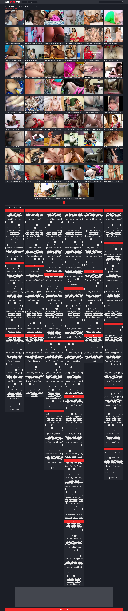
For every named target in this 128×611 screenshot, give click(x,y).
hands (53, 372)
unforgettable (108, 305)
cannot (37, 233)
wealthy (106, 425)
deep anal (39, 317)
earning (36, 341)
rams (96, 280)
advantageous (11, 314)
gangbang (50, 288)
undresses (116, 294)
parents (99, 253)
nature (80, 477)
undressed (110, 294)
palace (93, 239)
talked (119, 227)
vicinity (106, 375)
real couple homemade (97, 303)
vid (110, 375)
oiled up (68, 547)
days (36, 305)
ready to (88, 294)
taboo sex (108, 219)
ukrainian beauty (118, 251)
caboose (28, 213)
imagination (48, 425)
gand (57, 283)
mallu (68, 448)
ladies (67, 347)
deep (33, 317)
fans (53, 256)
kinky (67, 308)
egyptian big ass (38, 372)
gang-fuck (58, 286)
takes (114, 224)
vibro (121, 372)
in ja (52, 456)
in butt (47, 445)
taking (118, 224)
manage (74, 456)
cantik (31, 236)
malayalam (68, 436)
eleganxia (33, 386)
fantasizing (48, 259)
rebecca (89, 331)
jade (66, 216)
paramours (88, 253)
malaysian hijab (77, 439)
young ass (107, 463)
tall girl (107, 233)
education (39, 367)
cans (42, 233)
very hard (118, 355)
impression (48, 439)
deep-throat (39, 328)
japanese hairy (79, 247)
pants (88, 247)
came (39, 219)
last (81, 364)
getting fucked (51, 331)
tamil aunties (110, 239)
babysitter (16, 347)
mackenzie (79, 402)
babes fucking (9, 341)
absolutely (14, 271)
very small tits (109, 367)
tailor (107, 222)
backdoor (9, 349)
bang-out (15, 375)
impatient (48, 430)
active (9, 286)
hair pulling (49, 347)
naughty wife (75, 486)
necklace (76, 489)
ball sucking (17, 361)
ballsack (10, 372)
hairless (56, 349)
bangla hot (18, 386)
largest (67, 364)
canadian (34, 230)
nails (72, 466)
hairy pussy (47, 358)
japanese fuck (79, 242)
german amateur (49, 311)
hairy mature (58, 355)
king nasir (69, 305)
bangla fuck (18, 384)
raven (92, 288)
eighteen (41, 375)
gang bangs (51, 286)
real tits (88, 323)
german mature (59, 314)
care (36, 242)
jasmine (74, 276)
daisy (29, 283)
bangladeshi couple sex (14, 401)
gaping (59, 294)
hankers (60, 375)
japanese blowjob (78, 239)
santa (90, 355)
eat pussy (30, 349)
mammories (80, 450)
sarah (101, 355)
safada (95, 341)
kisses (79, 311)
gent (56, 305)
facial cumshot (59, 224)
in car (52, 445)
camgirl (28, 224)
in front (54, 448)
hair (61, 344)
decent (35, 311)
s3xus (90, 338)
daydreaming (30, 305)
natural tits (68, 477)
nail (75, 463)
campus (39, 224)
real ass (90, 297)
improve (61, 439)
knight (67, 325)
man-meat (68, 456)
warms (118, 410)
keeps (72, 294)
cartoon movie (31, 256)
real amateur (98, 294)
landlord (79, 355)
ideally (54, 422)
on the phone (70, 584)
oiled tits (80, 544)
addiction (15, 291)
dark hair (41, 291)
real (92, 294)
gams (52, 283)
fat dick (59, 267)
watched (118, 416)
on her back (70, 575)
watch (113, 416)
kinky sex (72, 308)
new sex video (68, 517)
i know (60, 413)
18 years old (9, 250)
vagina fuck (117, 329)
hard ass (50, 389)
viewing (108, 381)
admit (9, 297)
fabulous (49, 213)
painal (95, 219)
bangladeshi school (14, 406)
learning (80, 392)
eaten (35, 349)
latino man (74, 381)
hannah (48, 378)
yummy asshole (113, 477)
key (67, 297)
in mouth (59, 459)
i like (47, 416)
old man (81, 558)
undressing (110, 297)
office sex (76, 538)
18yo (20, 253)
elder (28, 384)
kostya (67, 337)
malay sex (70, 433)
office (73, 535)
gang (61, 283)
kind (80, 300)
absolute (8, 271)
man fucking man (73, 453)
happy (47, 381)
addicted (9, 291)
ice (56, 419)
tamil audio (116, 236)
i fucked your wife (53, 413)
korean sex (79, 334)
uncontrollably (116, 280)
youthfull (113, 474)
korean (67, 334)
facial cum (52, 224)
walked (120, 396)
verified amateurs (109, 347)
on (80, 570)
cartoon (40, 250)
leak (80, 386)
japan (70, 222)
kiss (81, 308)
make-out (69, 425)
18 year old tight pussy (15, 242)
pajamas (96, 224)
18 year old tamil (19, 239)
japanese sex (79, 264)
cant (27, 236)
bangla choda (11, 384)
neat (67, 489)
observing (79, 527)
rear (94, 328)
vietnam (115, 378)
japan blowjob (70, 224)
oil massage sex (77, 541)
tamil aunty (117, 239)
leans (66, 392)
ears (27, 344)
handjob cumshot (51, 369)
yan (112, 452)
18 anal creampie (11, 216)
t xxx (115, 213)
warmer (113, 410)
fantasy (60, 259)
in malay (53, 459)
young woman (108, 472)
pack (88, 213)
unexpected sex (118, 300)
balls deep (10, 367)
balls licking (19, 369)
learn (71, 392)
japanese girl (79, 244)
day (39, 303)
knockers (74, 328)
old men (68, 561)
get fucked (54, 323)
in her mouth (57, 450)
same (101, 347)
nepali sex (69, 497)
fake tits (48, 233)
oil (80, 538)
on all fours (68, 572)
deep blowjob (37, 320)
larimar (72, 364)
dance (29, 288)
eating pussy (36, 352)
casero (41, 259)
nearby (81, 486)
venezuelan (119, 341)
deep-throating (31, 331)
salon (86, 347)
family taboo (49, 247)
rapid (96, 283)
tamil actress (117, 233)
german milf (49, 317)
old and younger (71, 555)
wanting (119, 405)
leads (73, 386)
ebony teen (28, 364)
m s (71, 399)
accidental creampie (17, 274)
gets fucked (51, 328)
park (91, 256)
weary (109, 428)
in (46, 442)
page (97, 216)
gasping (49, 303)
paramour (99, 250)
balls (21, 364)
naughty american (78, 483)
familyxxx (49, 253)
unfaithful (118, 303)
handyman (48, 375)
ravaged (99, 286)
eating (39, 349)
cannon (32, 233)
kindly (71, 303)
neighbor (79, 491)
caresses (39, 244)
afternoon (18, 331)
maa (80, 399)
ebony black (30, 358)
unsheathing (107, 320)
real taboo (100, 320)
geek (48, 305)
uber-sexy (108, 248)
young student (110, 469)
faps (56, 262)
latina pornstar (77, 375)
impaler (54, 428)
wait (115, 391)
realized (89, 325)
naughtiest (71, 480)
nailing (67, 466)
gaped (60, 291)
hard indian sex (48, 401)
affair (10, 320)
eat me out (38, 347)
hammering (60, 361)
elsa (40, 389)
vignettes (118, 381)
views (113, 381)
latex (76, 369)
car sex (28, 242)
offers (68, 535)
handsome (59, 372)
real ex (90, 308)
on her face (77, 575)
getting (57, 328)
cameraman (40, 222)
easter (36, 344)
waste (108, 416)
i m (61, 416)
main (67, 422)
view (120, 378)
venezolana (112, 341)
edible (33, 367)
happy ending (60, 381)
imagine (54, 425)
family (60, 236)
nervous (81, 500)
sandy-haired (95, 352)
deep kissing (31, 325)
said (92, 344)
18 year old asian (10, 236)
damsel (33, 286)
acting (16, 283)
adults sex (8, 311)
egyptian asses (30, 372)
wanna (114, 402)
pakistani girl (89, 230)
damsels (39, 286)
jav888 (69, 281)
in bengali (60, 442)
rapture (100, 283)
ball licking (11, 361)
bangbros (9, 378)
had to (53, 344)
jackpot (70, 213)
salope (90, 347)
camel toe (28, 222)
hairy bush (60, 352)
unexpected (116, 297)
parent (94, 253)
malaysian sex (68, 442)
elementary (40, 386)
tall (121, 230)
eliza (29, 389)
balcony (20, 355)
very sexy (109, 364)
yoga (118, 457)
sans (86, 355)
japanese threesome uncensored (74, 273)
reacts (89, 291)
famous (55, 253)
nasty (71, 472)
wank (120, 399)
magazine (79, 413)
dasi (42, 297)
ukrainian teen (111, 257)
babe (14, 338)
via (121, 369)
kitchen (77, 317)
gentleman (49, 308)
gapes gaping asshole (51, 294)
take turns (109, 224)
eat (33, 347)
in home (60, 453)
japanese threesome (77, 270)
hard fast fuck (51, 395)
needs (73, 491)
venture (110, 344)
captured (30, 239)
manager (80, 456)
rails (87, 277)
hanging (54, 375)
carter (35, 250)
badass (17, 352)
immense (60, 425)
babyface (20, 344)
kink (80, 305)
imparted (60, 428)
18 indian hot (16, 222)
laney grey (67, 358)
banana (15, 372)
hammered (53, 361)
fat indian (49, 270)
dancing (39, 288)
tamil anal (110, 236)
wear (111, 425)
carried (39, 247)
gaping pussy (49, 297)
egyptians (35, 375)
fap (47, 262)
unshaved (117, 317)
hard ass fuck (57, 389)
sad (86, 341)
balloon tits (16, 364)
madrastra (69, 413)
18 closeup (19, 216)
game (50, 280)
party (96, 264)
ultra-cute (118, 260)
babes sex (9, 344)
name (67, 469)
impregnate (50, 433)
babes (19, 338)
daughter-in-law (32, 303)
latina (67, 372)
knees (80, 323)
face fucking (50, 216)
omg (77, 570)
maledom (75, 445)
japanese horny (70, 250)
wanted (114, 405)
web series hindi (116, 430)
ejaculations (29, 381)
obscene (68, 527)
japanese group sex (69, 247)
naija (72, 463)
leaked (67, 389)
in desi (60, 445)
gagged (55, 277)
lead (81, 384)
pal (89, 239)
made (71, 405)
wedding (113, 442)
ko (76, 331)
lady (71, 347)
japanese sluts (69, 267)
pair (86, 224)
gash (59, 300)
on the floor (77, 581)
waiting (119, 391)
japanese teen (68, 270)
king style (75, 305)
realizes (94, 325)
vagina (111, 329)
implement (60, 430)
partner (98, 262)
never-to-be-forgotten (74, 506)
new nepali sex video (70, 514)
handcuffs (51, 367)
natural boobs (79, 474)
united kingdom (115, 308)
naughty (77, 480)
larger (79, 361)
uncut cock (118, 283)
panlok (95, 244)
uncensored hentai (113, 274)
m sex (75, 399)
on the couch (70, 581)
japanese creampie (70, 242)
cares (29, 244)
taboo (112, 216)
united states (110, 311)
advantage (20, 311)
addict (19, 288)
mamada (67, 450)
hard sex (61, 404)
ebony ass (41, 355)
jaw (78, 281)
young (112, 460)
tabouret (113, 219)
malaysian (69, 439)
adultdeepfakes (18, 305)
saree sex (93, 358)
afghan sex (12, 323)
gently (54, 308)
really (99, 325)
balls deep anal (18, 367)
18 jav (22, 222)
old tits (80, 561)
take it (111, 222)
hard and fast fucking (58, 386)
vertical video (119, 352)
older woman (69, 567)
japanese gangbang (70, 244)
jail (69, 216)
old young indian (68, 564)
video (114, 375)
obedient (74, 524)
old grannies (68, 558)
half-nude (54, 358)
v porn (106, 327)
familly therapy (54, 236)
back (21, 347)
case (37, 259)
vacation (120, 327)
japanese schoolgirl (70, 264)
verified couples (118, 347)
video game (119, 375)
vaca (110, 327)
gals (46, 280)
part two (88, 262)
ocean (66, 533)
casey (28, 262)
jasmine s (80, 276)
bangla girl (11, 386)
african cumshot (14, 325)
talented (108, 227)
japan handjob (78, 224)
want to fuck (108, 405)
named (71, 469)
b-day (10, 338)
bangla (20, 381)
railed (96, 274)
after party (20, 328)
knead (75, 323)
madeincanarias (70, 410)
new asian (68, 509)
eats (41, 352)
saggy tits (88, 344)
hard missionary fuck (58, 401)
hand (47, 364)
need (81, 489)
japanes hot (70, 230)
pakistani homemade (93, 233)
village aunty (119, 384)
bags (22, 352)
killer (71, 300)
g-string (47, 277)
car (40, 239)
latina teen (68, 381)
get (60, 320)
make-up (74, 425)
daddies (32, 277)
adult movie (11, 303)
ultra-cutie (110, 263)
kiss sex (69, 311)
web (118, 428)
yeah (120, 452)
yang (116, 452)
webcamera (117, 436)
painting (100, 222)
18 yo (9, 253)
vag (107, 329)
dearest (37, 308)
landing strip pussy (71, 355)
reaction (100, 288)
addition (20, 291)
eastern (41, 344)
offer (77, 533)
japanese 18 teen (69, 233)
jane (81, 219)
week (110, 445)
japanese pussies (78, 262)
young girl (120, 463)
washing (116, 413)
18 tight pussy (10, 227)
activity (14, 286)
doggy (15, 8)
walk (116, 396)
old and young (74, 550)
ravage (93, 286)
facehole (48, 222)
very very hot (108, 369)
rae (86, 274)
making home (76, 428)
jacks (75, 213)
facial (47, 224)
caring (35, 247)
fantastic (55, 259)
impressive (54, 439)
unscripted (110, 317)
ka (67, 291)
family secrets (59, 242)
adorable (14, 297)
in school (60, 462)
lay (70, 384)
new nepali (76, 511)
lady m (75, 347)
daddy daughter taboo (30, 280)
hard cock (51, 392)
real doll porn (97, 305)
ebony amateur (33, 355)
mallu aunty (73, 448)
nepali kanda (73, 494)
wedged (119, 442)
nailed (79, 463)
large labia (73, 361)
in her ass (50, 450)
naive (76, 466)
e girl (27, 338)
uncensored (108, 268)
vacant (114, 327)
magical (79, 416)
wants (108, 408)
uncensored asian (117, 268)
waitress (109, 393)
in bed (54, 442)
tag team (119, 219)
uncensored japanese (111, 277)
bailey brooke (13, 355)
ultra (113, 260)
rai (89, 274)
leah (77, 386)
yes (108, 457)
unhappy (114, 305)
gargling (54, 300)
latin (80, 369)
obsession (74, 530)
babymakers (9, 347)
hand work (53, 364)
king (75, 303)
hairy (61, 349)
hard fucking (58, 398)
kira (77, 308)
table (119, 213)
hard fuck (58, 395)
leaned (75, 389)
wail (107, 391)
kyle (81, 337)
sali (101, 344)
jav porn (81, 279)
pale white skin (89, 242)
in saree (54, 462)
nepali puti (80, 494)
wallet (115, 399)
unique (109, 308)
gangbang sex (57, 288)
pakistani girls (97, 230)
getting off (58, 334)
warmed (108, 410)
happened (54, 378)
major (76, 422)
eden (41, 364)
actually (10, 288)
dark (36, 291)
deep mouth (38, 325)
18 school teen (15, 224)
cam (29, 219)
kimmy (75, 300)
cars (32, 250)
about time (20, 268)
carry (28, 250)
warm (113, 408)
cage (33, 213)
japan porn (70, 227)
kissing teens (71, 317)
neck (71, 489)
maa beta (68, 402)
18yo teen (17, 256)
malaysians (75, 442)
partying (100, 264)
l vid (67, 344)
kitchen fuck (68, 320)
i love (51, 416)
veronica (107, 352)
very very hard (117, 367)
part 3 (100, 259)
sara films (96, 355)
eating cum (28, 352)
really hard (89, 328)
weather (114, 428)
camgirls (34, 224)
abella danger (15, 266)
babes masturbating (18, 341)
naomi (81, 469)
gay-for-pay (58, 303)
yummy (118, 474)
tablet (107, 216)
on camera (80, 572)
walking (107, 399)
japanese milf (78, 256)
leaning (80, 389)
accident (20, 271)
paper (94, 250)
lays (73, 384)
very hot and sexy (116, 358)
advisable (20, 317)
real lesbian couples (98, 314)
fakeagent (54, 233)
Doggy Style (48, 112)
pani (91, 244)
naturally (75, 477)
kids (67, 300)
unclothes (109, 280)
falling (60, 233)
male (81, 442)
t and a (110, 213)
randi (100, 280)
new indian (79, 509)
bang (20, 372)
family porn (58, 239)
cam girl (34, 219)
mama (79, 448)
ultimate (117, 257)
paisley (90, 224)
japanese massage (77, 253)
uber (112, 246)
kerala (81, 294)
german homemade (50, 314)
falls (48, 236)
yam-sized (107, 452)
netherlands (72, 503)
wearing (115, 425)
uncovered (108, 283)
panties (100, 244)
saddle (90, 341)
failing (61, 227)
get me (60, 323)
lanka (73, 358)
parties (93, 262)
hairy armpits (53, 352)
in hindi (55, 453)
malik (80, 445)
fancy (60, 253)
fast (54, 264)
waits (114, 393)
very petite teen (117, 361)
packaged (93, 213)
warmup (106, 413)
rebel (93, 331)
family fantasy (51, 239)
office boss (78, 535)
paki (101, 224)
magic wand (73, 416)
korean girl (73, 334)
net (67, 503)
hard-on (57, 406)
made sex (78, 408)
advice (15, 317)
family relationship (50, 242)
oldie (80, 567)
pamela (86, 244)
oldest (75, 567)
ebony (27, 355)
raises (99, 277)
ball (20, 358)
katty (75, 291)
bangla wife (18, 392)
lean (71, 389)
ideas (58, 422)
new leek (70, 511)
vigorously (107, 384)
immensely (48, 428)
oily (72, 547)
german (59, 308)
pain (91, 219)
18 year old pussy (10, 239)
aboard (14, 268)
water (119, 419)
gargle (60, 297)
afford (14, 320)
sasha (93, 361)
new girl (73, 509)
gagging (61, 277)
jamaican (74, 216)
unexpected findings (109, 300)
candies (40, 230)
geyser (58, 337)
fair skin (49, 230)
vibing (106, 372)
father (60, 270)
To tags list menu (33, 2)
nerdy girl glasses (73, 500)
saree (88, 358)
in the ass (54, 467)
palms (96, 242)
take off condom (117, 222)
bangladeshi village (14, 409)
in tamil (60, 465)
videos (106, 378)
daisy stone (34, 283)
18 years (19, 244)
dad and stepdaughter (31, 274)
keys (70, 297)
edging (29, 367)
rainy (95, 277)
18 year (21, 227)
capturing (36, 239)
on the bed (77, 578)
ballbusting (9, 364)
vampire (107, 338)
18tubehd (15, 253)
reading (93, 291)
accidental (9, 274)
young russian (117, 466)
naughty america (69, 483)
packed (98, 213)
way (114, 422)
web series (109, 430)
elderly (32, 384)
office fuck (69, 538)
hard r (47, 404)
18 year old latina (19, 236)
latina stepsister (77, 378)
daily (42, 280)
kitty (71, 323)
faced (54, 219)
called (32, 216)
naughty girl (67, 486)
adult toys (18, 303)
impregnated (57, 433)
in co (56, 445)
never (66, 506)
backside (21, 349)
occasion (80, 530)
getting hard (58, 331)
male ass (69, 445)
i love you (57, 416)
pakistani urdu (98, 236)
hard (53, 384)
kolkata (80, 331)
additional (10, 294)
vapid (120, 338)
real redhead (88, 320)
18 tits (16, 227)
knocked (68, 328)
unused (120, 320)
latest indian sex (69, 369)
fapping (51, 262)
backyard (8, 352)
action (21, 283)
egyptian (39, 369)
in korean (57, 456)
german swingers (57, 317)
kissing (69, 314)
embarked (34, 392)
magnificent (68, 419)
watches (108, 419)
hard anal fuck (49, 386)
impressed (58, 436)
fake (53, 230)
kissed (74, 311)
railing (100, 274)
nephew (75, 497)
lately (70, 367)
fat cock (54, 267)
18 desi (9, 219)
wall (111, 399)
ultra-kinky (116, 263)
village (113, 384)
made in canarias (70, 408)
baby (15, 344)
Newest (24, 2)
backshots (14, 349)
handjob (57, 367)
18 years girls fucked (18, 247)
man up (80, 453)
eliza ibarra (34, 389)
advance (14, 311)
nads (68, 463)
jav (65, 279)
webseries (109, 439)
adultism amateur (17, 308)
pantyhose (88, 250)
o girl (69, 524)
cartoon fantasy (39, 253)
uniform (120, 305)
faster (58, 264)
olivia (73, 570)
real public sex (97, 317)
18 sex (21, 224)
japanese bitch (69, 239)
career (40, 242)
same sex (94, 349)
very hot (108, 358)
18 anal (18, 213)
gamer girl (60, 280)
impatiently (54, 430)
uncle (119, 277)
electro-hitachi (39, 384)
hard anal (58, 384)
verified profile (118, 349)
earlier (27, 341)
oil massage (69, 541)
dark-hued (38, 294)
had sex (48, 344)
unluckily (113, 314)
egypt (34, 369)
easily (31, 344)
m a (68, 399)
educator (29, 369)
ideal (50, 422)
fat (62, 264)
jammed (72, 219)
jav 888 (70, 279)
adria (10, 300)
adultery (10, 308)
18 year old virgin (11, 244)
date (29, 300)
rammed (91, 280)
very (107, 355)
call (41, 213)
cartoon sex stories (30, 259)
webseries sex (116, 439)
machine (73, 402)
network (79, 503)
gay (53, 303)
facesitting (60, 222)
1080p (10, 213)
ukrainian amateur (109, 251)
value (120, 335)
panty (92, 247)
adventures (9, 317)
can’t (36, 236)
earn (32, 341)
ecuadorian (35, 364)
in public (48, 462)
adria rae (15, 300)
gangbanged (49, 291)
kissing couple (76, 314)
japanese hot (78, 250)
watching (114, 419)
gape (55, 291)
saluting (96, 347)
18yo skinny (9, 256)
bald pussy (14, 358)
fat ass (49, 267)
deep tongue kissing (31, 328)
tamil (112, 233)
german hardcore (58, 311)
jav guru (75, 279)
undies (113, 291)
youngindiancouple (117, 472)
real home (96, 308)
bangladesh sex (11, 395)
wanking (109, 402)
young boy (113, 463)
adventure (18, 314)
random (86, 283)
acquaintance (10, 283)
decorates (40, 314)
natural (81, 472)
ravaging (87, 288)
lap (81, 358)
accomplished (13, 280)
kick (81, 297)
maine (71, 422)
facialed (47, 227)
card (33, 242)
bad (13, 352)
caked (37, 213)
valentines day (114, 335)
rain (91, 277)
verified (116, 344)
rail (92, 274)
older (75, 564)
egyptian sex (28, 375)
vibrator (116, 372)
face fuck (59, 213)
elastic (35, 381)
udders (113, 248)
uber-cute (117, 246)
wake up (106, 396)
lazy (77, 384)
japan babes (76, 222)
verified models (109, 349)
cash (32, 262)
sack (100, 338)
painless (94, 222)
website (108, 442)
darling (37, 297)
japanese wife (68, 276)
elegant (27, 386)
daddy (37, 277)
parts (92, 264)
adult (20, 300)
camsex (32, 227)
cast (36, 262)
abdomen (8, 266)
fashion (60, 262)
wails (111, 391)
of (70, 533)
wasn (121, 413)
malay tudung (77, 433)
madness (78, 410)
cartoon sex (38, 256)
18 (14, 213)
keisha (76, 294)
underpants (110, 288)
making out (75, 430)
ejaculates (31, 378)
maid (74, 419)
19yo (13, 259)
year (106, 454)
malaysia (80, 436)
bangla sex (18, 389)
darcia (32, 291)
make (80, 422)
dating (33, 300)
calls (41, 216)
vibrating (111, 372)
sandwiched (87, 352)
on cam (74, 572)
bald (10, 358)
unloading (107, 314)
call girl (27, 216)
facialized (53, 227)
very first (112, 355)
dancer (34, 288)
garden (55, 297)
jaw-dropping (74, 284)
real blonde (96, 297)
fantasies (58, 256)
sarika (99, 358)
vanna (115, 338)
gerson (56, 320)
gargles (49, 300)
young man (109, 466)
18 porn (8, 224)
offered (81, 533)
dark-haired (31, 294)
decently (41, 311)
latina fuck (80, 372)
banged (15, 378)
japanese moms (78, 259)
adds (15, 294)
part (87, 259)
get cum (48, 323)
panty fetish (98, 247)
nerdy (66, 500)
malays (74, 436)
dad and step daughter (34, 271)
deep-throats (38, 331)
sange (101, 352)
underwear (107, 291)
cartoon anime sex (30, 253)
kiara (77, 297)
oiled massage (73, 544)
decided (28, 314)
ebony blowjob (38, 358)
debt (27, 311)
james (67, 219)
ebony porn (37, 361)
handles (48, 372)
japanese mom (69, 259)
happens (60, 378)
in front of (60, 448)
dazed (40, 305)
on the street (77, 584)
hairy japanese (50, 355)
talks (118, 230)
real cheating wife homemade (93, 300)
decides (34, 314)
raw (96, 288)
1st (16, 259)
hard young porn (9, 8)
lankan (77, 358)
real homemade (90, 311)
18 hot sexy (8, 222)
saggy (100, 341)
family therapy (50, 250)
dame (40, 283)
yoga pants (107, 460)
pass (94, 267)
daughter (38, 300)
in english (49, 448)
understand (116, 288)
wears (120, 425)
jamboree (80, 216)
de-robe (27, 308)
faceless (54, 222)
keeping (67, 294)
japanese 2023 (78, 233)
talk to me (114, 227)
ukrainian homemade (117, 254)
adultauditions (10, 305)
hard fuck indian (50, 398)
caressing (30, 247)
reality (99, 323)
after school (11, 331)
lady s (80, 347)
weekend (115, 445)
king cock (80, 303)
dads (38, 280)
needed (68, 491)
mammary (73, 450)
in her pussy (49, 453)
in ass (50, 442)
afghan (18, 320)
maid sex (79, 419)
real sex (94, 320)
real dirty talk (90, 305)
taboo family (117, 216)
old (75, 547)
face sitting (57, 216)
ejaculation (37, 378)
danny (27, 291)
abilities (21, 266)
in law (48, 459)
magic (67, 416)
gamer (55, 280)
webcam (117, 433)
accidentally (11, 277)
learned (75, 392)
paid (101, 216)
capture (40, 236)
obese (78, 524)
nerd (80, 497)
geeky (52, 305)
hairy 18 (47, 352)
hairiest (59, 347)
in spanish (54, 465)
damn (29, 286)
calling (37, 216)
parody (100, 256)
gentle (60, 305)
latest (78, 367)
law (66, 384)
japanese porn (69, 262)
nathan (76, 472)
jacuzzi (80, 213)
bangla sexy (11, 392)
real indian (98, 311)
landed (79, 352)
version (112, 352)
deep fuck (31, 323)
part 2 (95, 259)
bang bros (9, 375)
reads (98, 291)
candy (27, 233)
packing (86, 216)
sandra (100, 349)
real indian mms (88, 314)
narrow (66, 472)
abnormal (9, 268)
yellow (120, 454)
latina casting (73, 372)
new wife (75, 517)
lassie (77, 364)
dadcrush (40, 274)
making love (68, 430)
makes (79, 425)
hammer (47, 361)
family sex (50, 244)
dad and (36, 268)
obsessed (68, 530)
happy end (52, 381)
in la (62, 456)
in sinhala (48, 465)
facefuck (59, 219)
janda (77, 219)
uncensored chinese (113, 271)
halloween (60, 358)
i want (48, 419)
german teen (50, 320)
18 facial (15, 219)
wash (111, 413)
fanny (49, 256)
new (82, 506)
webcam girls (110, 436)
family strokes (57, 244)
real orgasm (89, 317)
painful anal (88, 222)
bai (8, 355)
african (17, 323)
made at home (78, 405)
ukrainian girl (108, 254)
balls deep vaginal (11, 369)
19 (21, 256)
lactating (79, 344)
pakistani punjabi (89, 236)
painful (100, 219)
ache (19, 280)
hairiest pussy (49, 349)
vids (111, 378)
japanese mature (70, 256)
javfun (74, 281)
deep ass (30, 320)
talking (106, 230)
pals (100, 242)
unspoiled (114, 320)
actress (19, 286)
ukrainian (119, 248)
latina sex (69, 378)
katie (71, 291)
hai (57, 344)
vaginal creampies (111, 332)
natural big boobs (70, 474)
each (31, 338)
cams (27, 227)
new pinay (79, 514)
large (68, 361)
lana (80, 349)
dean (32, 308)
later (74, 367)
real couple (87, 303)
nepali (67, 494)
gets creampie (59, 325)
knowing (67, 331)
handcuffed (59, 364)
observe (73, 527)
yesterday (113, 457)
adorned (19, 297)
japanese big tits (78, 236)
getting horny (51, 334)
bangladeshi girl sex (14, 404)
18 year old (19, 230)
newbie (80, 517)
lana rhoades (69, 352)
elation (40, 381)
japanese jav (69, 253)
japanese (77, 230)
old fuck (78, 555)
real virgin (94, 323)
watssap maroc (108, 422)
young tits (117, 469)
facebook (49, 219)
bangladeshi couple (14, 398)
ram (87, 280)
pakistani (89, 227)
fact (57, 227)
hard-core (51, 406)
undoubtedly (119, 291)
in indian (47, 456)
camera (34, 222)
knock (80, 325)
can (36, 227)
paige (87, 219)
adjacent (20, 294)
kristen (72, 337)
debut (31, 311)
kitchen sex (75, 320)
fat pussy (55, 270)
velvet (106, 341)
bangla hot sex (11, 389)
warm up (118, 408)
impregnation (51, 436)
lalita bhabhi (74, 349)
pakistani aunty (96, 227)
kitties (67, 323)
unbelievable (109, 266)
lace (75, 344)
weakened (119, 422)
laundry (80, 381)
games (47, 283)
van (111, 338)
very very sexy (115, 369)
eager (35, 338)
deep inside (37, 323)
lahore (68, 349)
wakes (111, 396)
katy (79, 291)
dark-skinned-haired (30, 297)
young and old (119, 460)
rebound (98, 331)
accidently (18, 277)
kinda (67, 303)
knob (72, 325)
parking (95, 256)
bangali (20, 375)
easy (29, 347)
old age (79, 547)
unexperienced (110, 303)
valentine (107, 335)
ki (73, 297)
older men (80, 564)
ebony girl (31, 361)
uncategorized (117, 266)
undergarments (116, 286)
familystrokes (58, 250)
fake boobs (58, 230)
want (119, 402)
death (41, 308)
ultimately (108, 260)
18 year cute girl (11, 230)
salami (96, 344)
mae (74, 413)
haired (55, 347)
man (67, 453)
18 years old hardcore (18, 250)
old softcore (74, 561)
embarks (40, 392)
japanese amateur (69, 236)
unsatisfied (119, 314)
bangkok (15, 381)
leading (68, 386)
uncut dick (109, 286)
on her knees (70, 578)
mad (67, 405)
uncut (113, 283)
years (110, 454)
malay (81, 430)
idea (60, 419)
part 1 (91, 259)
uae (108, 246)
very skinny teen (116, 364)
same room (88, 349)
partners (87, 264)
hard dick (57, 392)
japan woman (77, 227)
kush (77, 337)
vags (118, 332)
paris (87, 256)
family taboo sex (57, 247)
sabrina (95, 338)
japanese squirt (78, 267)
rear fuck (99, 328)
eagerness (40, 338)
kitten (81, 320)
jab (66, 213)
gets (53, 325)
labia (71, 344)
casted (40, 262)
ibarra (53, 419)
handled (59, 369)
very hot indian (109, 361)
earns (41, 341)
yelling (115, 454)
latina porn (70, 375)
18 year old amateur (14, 233)
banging (9, 381)
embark (28, 392)
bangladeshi (19, 395)
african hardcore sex (11, 328)
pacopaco (92, 216)
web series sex (110, 433)
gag (51, 277)
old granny (74, 558)
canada (28, 230)
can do (41, 227)
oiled (67, 544)
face (54, 213)
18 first (20, 219)
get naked (48, 325)
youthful (108, 474)
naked (80, 466)
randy (91, 283)
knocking (80, 328)
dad (31, 268)
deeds (29, 317)
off (73, 533)
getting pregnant (51, 337)
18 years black (9, 247)
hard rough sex (53, 404)
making (70, 428)
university (117, 311)
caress (33, 244)
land (75, 352)
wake (118, 393)
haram (49, 384)
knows (72, 331)
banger (20, 378)
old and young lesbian (74, 553)
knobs (76, 325)
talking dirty (112, 230)
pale (98, 239)
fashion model (49, 264)
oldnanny (68, 570)
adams (14, 288)
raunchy (88, 286)
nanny (76, 469)
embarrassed (34, 395)
